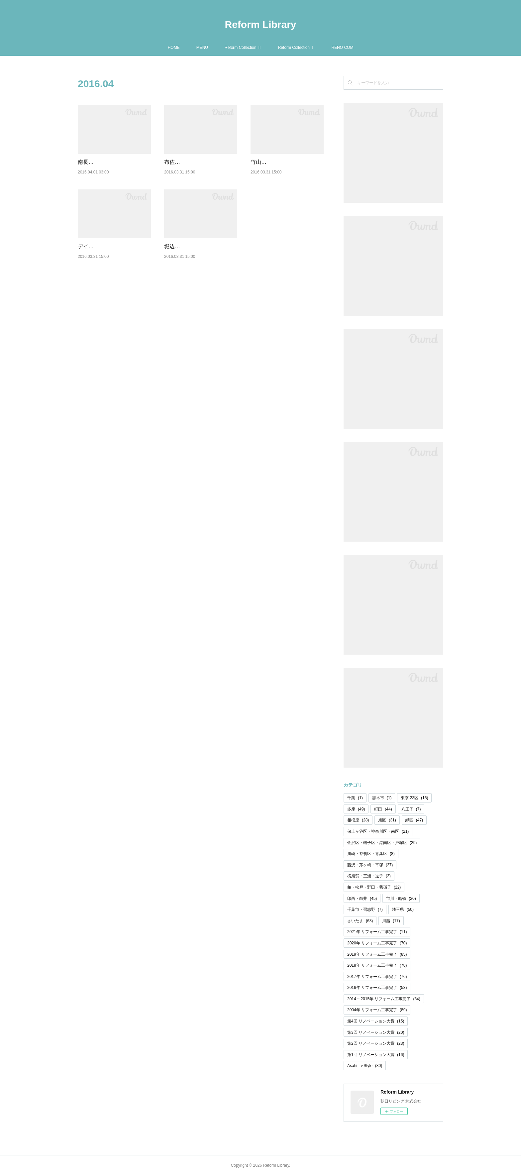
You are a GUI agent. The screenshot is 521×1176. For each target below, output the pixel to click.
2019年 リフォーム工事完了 (377, 954)
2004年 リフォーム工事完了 (377, 1010)
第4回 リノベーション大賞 (375, 1021)
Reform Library (260, 24)
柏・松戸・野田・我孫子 (374, 887)
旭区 (387, 820)
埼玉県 (403, 909)
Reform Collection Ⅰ (296, 47)
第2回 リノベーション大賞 (375, 1043)
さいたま (360, 920)
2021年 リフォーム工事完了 (377, 931)
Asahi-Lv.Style (364, 1065)
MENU (202, 47)
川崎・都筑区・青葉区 (371, 853)
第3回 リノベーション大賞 (375, 1032)
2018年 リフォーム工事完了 (377, 965)
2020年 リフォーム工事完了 (377, 943)
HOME (174, 47)
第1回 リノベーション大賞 (375, 1054)
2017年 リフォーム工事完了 (377, 976)
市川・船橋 (401, 898)
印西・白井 (362, 898)
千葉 (355, 798)
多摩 (356, 809)
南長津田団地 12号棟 (103, 162)
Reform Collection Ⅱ (243, 47)
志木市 (382, 798)
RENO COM (342, 47)
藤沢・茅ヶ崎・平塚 (370, 865)
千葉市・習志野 (365, 909)
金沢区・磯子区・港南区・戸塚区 (382, 842)
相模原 (358, 820)
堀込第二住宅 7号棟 (187, 255)
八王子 (411, 809)
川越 (391, 920)
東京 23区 (414, 798)
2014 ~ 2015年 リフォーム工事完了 (383, 999)
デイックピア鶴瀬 (99, 255)
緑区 (414, 820)
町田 (383, 809)
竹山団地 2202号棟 (273, 162)
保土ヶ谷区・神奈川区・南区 (378, 831)
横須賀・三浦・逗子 (369, 876)
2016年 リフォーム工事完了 (377, 987)
